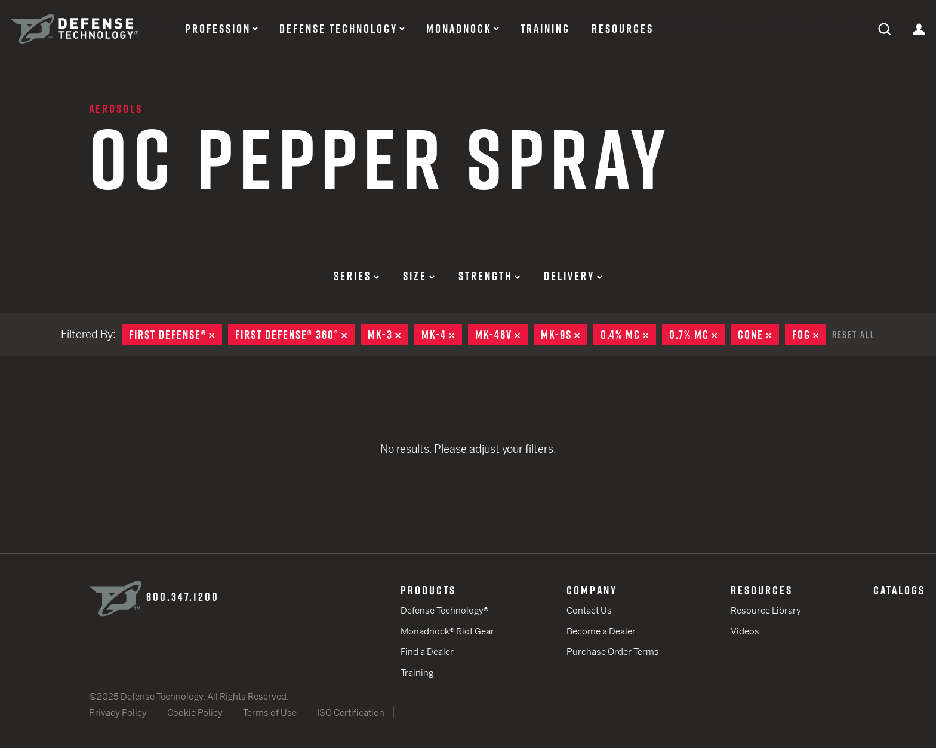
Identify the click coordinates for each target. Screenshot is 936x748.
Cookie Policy (195, 712)
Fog (809, 334)
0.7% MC (697, 334)
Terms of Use (270, 712)
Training (545, 29)
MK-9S (564, 334)
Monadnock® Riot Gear (447, 631)
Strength (489, 276)
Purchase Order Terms (612, 651)
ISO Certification (350, 712)
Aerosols (116, 108)
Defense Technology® (444, 610)
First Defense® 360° (295, 334)
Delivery (573, 276)
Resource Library (766, 610)
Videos (745, 631)
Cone (758, 334)
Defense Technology (338, 29)
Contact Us (589, 610)
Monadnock (459, 29)
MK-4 (441, 334)
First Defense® (175, 334)
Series (356, 276)
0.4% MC (628, 334)
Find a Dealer (427, 651)
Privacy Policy (118, 712)
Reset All (853, 334)
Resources (623, 29)
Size (419, 276)
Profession (218, 29)
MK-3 (388, 334)
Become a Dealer (601, 631)
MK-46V (501, 334)
